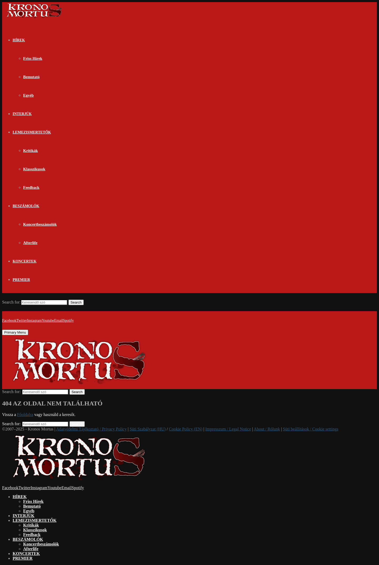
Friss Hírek (32, 58)
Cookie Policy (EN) (185, 429)
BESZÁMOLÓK (26, 206)
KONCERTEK (25, 261)
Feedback (31, 187)
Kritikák (30, 150)
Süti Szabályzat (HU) (147, 429)
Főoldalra (25, 414)
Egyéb (28, 95)
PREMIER (21, 280)
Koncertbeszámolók (40, 224)
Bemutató (31, 77)
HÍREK (19, 40)
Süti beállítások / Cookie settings (310, 429)
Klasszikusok (34, 169)
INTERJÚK (22, 114)
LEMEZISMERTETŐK (32, 132)
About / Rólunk (267, 429)
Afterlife (30, 243)
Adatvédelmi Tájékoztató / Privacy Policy (91, 429)
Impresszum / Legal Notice (228, 429)
